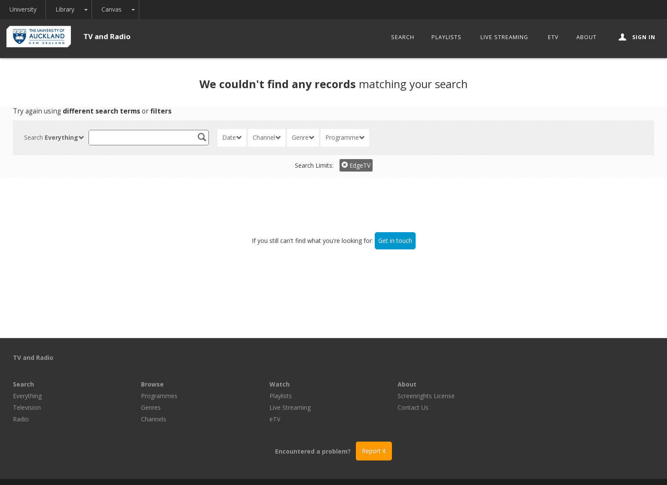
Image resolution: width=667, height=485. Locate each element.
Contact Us (541, 381)
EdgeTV (356, 165)
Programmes (287, 369)
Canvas (119, 9)
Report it (374, 424)
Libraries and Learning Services (248, 468)
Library (70, 9)
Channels (282, 392)
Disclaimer (438, 468)
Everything (155, 369)
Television (155, 381)
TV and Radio (107, 36)
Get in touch (395, 240)
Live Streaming (504, 37)
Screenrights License (554, 369)
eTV (553, 37)
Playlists (446, 37)
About (586, 37)
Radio (149, 392)
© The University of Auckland (342, 468)
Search (402, 37)
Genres (279, 381)
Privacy (403, 468)
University (24, 9)
